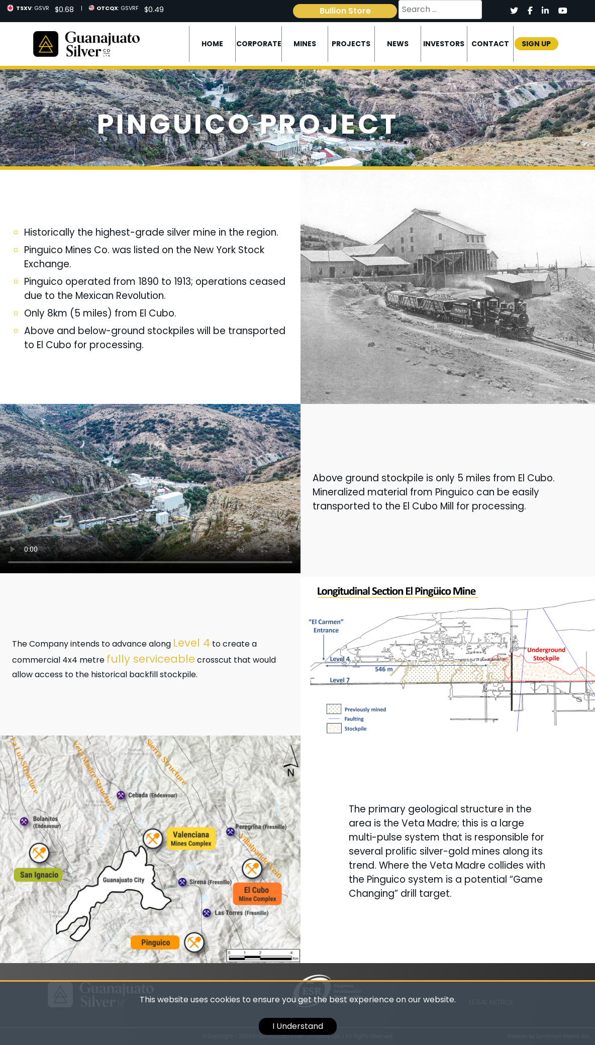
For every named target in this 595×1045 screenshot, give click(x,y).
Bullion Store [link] (345, 11)
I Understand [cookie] (297, 1026)
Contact (490, 44)
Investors (443, 44)
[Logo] (86, 43)
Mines (304, 44)
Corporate (258, 44)
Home (212, 44)
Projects (351, 44)
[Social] (514, 11)
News (398, 44)
